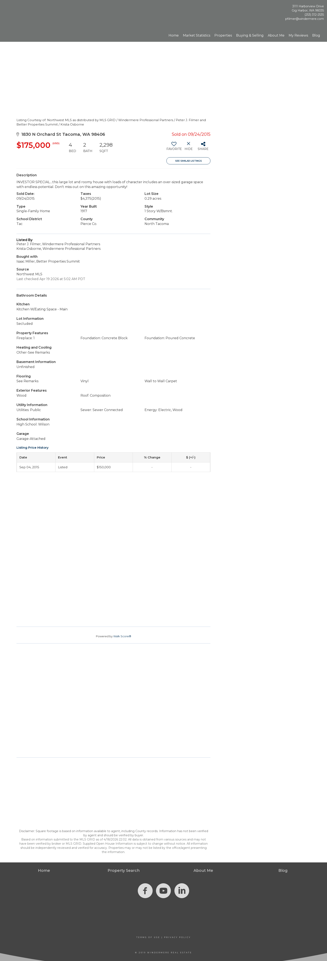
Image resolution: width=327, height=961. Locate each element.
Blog (316, 35)
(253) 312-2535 (314, 15)
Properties (223, 35)
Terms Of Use (148, 937)
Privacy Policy (177, 937)
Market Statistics (196, 35)
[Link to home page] (25, 13)
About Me (276, 35)
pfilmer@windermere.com (304, 19)
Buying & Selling (250, 35)
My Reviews (298, 35)
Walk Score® (122, 636)
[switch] (173, 147)
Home (174, 35)
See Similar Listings (188, 160)
